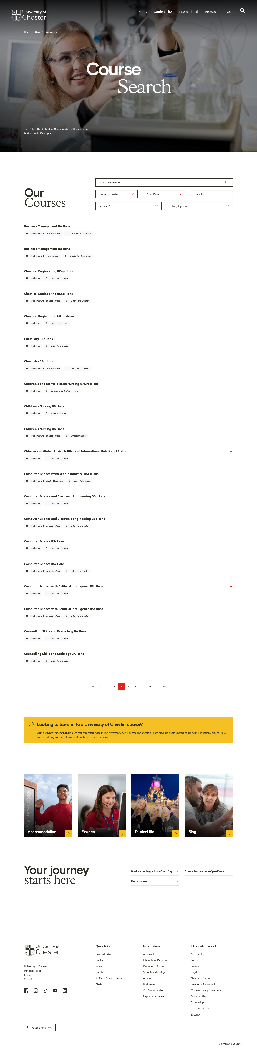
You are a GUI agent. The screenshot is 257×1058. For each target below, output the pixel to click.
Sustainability (198, 996)
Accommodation (42, 831)
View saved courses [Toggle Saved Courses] (230, 1043)
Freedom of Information (204, 984)
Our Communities (153, 990)
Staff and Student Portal (108, 978)
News (98, 966)
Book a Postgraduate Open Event (209, 871)
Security (195, 1014)
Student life (144, 831)
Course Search (52, 31)
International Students (155, 960)
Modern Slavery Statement (206, 990)
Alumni (147, 978)
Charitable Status (200, 978)
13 (149, 686)
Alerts (98, 984)
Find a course (155, 881)
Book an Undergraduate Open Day (155, 871)
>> (164, 686)
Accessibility (198, 954)
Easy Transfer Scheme (60, 733)
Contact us (101, 960)
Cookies (195, 960)
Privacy (195, 966)
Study (37, 31)
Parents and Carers (153, 966)
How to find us (103, 954)
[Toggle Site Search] (242, 10)
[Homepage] (28, 15)
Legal (194, 972)
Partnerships (198, 1002)
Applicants (149, 954)
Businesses (149, 984)
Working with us (200, 1008)
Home (26, 31)
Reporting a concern (154, 996)
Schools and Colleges (155, 972)
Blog (192, 831)
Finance (88, 831)
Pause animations (39, 1027)
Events (99, 972)
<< (92, 686)
